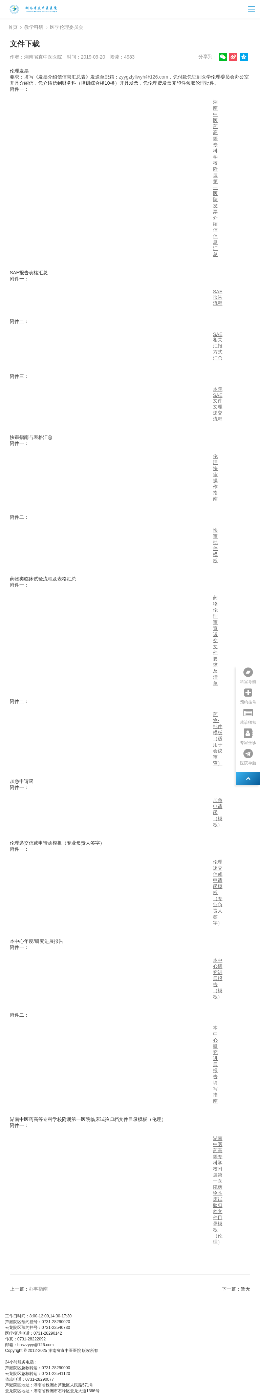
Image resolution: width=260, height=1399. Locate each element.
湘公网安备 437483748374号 (70, 1356)
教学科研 (33, 27)
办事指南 (38, 1289)
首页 (13, 27)
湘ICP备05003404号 (23, 1356)
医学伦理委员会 (66, 27)
